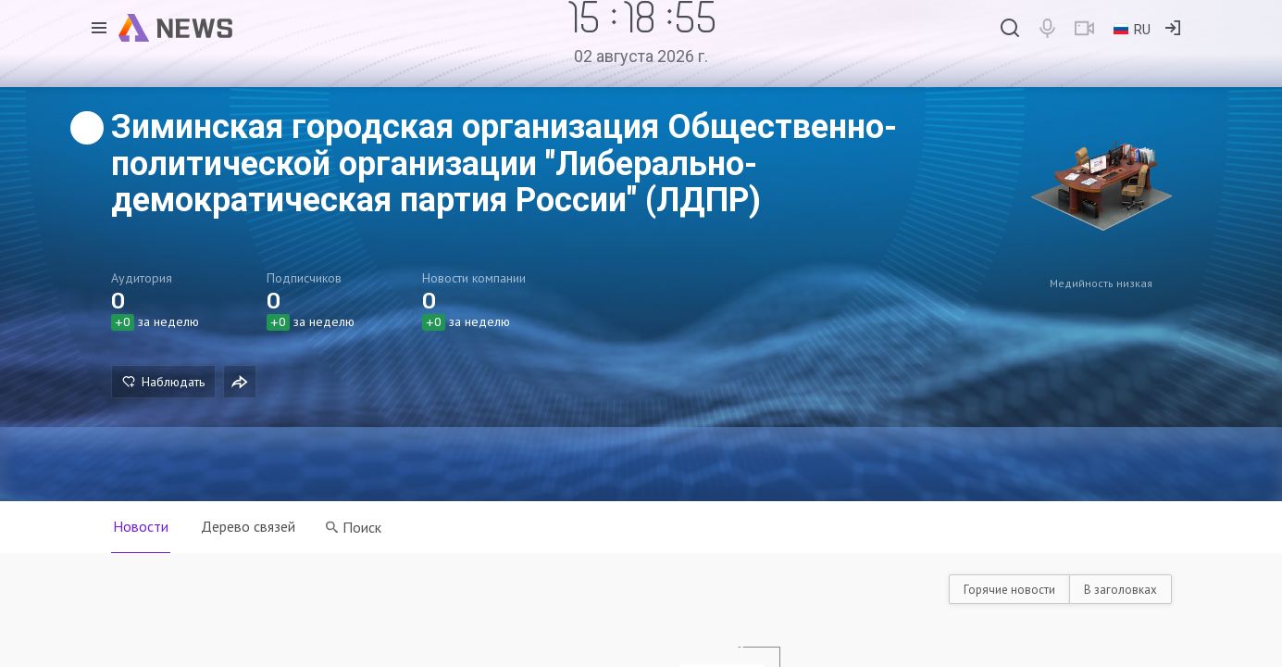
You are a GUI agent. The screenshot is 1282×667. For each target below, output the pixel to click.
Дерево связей (249, 526)
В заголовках (1120, 590)
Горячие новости (1009, 590)
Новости (140, 526)
